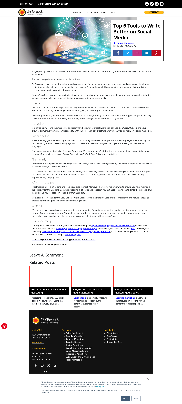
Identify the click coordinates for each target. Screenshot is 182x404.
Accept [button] (125, 398)
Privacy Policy (101, 386)
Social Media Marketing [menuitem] (77, 330)
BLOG (103, 12)
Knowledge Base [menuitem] (114, 321)
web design (61, 228)
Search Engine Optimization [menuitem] (79, 327)
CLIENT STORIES (91, 12)
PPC (133, 228)
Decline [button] (136, 398)
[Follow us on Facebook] (35, 344)
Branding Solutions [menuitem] (75, 315)
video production (102, 231)
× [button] (147, 379)
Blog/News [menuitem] (112, 315)
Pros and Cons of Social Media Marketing (48, 270)
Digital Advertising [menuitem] (74, 324)
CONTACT (154, 12)
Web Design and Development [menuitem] (80, 336)
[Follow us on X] (48, 344)
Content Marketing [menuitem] (75, 318)
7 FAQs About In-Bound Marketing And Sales (128, 270)
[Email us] (45, 350)
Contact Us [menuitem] (112, 318)
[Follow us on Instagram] (42, 344)
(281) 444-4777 (26, 4)
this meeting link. (73, 234)
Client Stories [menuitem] (113, 312)
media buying (86, 231)
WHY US (113, 12)
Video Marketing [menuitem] (74, 338)
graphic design (90, 228)
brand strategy (75, 228)
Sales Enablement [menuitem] (74, 312)
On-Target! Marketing (123, 43)
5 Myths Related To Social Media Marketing (87, 270)
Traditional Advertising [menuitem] (76, 333)
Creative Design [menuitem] (73, 321)
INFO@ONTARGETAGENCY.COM (53, 4)
